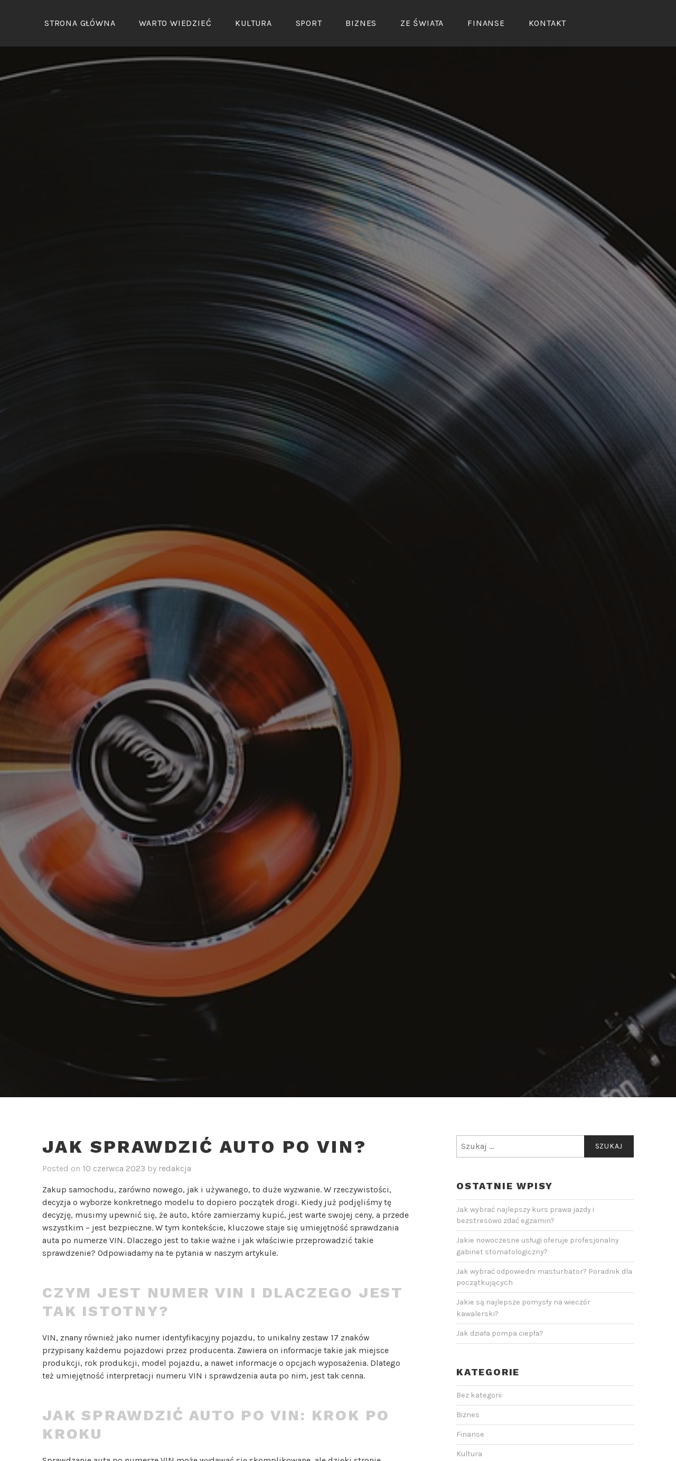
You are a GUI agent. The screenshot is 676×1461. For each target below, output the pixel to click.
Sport (309, 23)
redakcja (174, 1168)
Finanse (486, 23)
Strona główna (79, 23)
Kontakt (548, 23)
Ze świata (422, 23)
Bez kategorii (479, 1395)
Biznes (361, 23)
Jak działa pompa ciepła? (499, 1333)
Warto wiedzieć (175, 23)
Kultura (253, 23)
